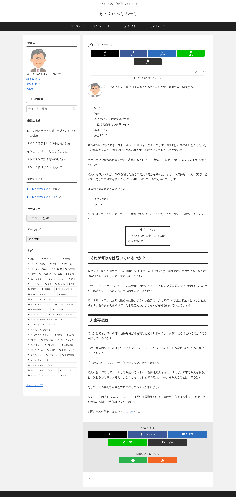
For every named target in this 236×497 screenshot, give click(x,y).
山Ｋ (55, 196)
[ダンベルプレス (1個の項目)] (37, 314)
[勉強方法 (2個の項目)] (70, 269)
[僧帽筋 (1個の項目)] (59, 335)
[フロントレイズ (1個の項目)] (67, 350)
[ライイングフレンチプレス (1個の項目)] (42, 370)
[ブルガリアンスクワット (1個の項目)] (40, 304)
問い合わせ (33, 83)
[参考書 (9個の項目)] (69, 259)
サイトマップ (34, 385)
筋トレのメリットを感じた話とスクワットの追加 (51, 133)
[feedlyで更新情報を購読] (144, 452)
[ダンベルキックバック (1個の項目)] (52, 360)
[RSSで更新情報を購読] (151, 452)
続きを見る (33, 79)
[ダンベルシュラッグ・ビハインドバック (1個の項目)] (52, 319)
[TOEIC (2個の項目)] (58, 274)
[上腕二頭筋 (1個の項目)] (69, 345)
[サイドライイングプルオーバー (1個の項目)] (52, 330)
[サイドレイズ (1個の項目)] (35, 355)
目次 (144, 221)
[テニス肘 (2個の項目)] (70, 274)
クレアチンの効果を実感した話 (46, 159)
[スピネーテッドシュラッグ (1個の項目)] (62, 314)
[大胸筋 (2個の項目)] (32, 274)
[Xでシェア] (107, 53)
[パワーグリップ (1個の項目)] (64, 309)
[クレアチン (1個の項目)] (52, 345)
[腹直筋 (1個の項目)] (33, 289)
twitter (30, 88)
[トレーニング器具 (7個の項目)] (37, 264)
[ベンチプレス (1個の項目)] (35, 284)
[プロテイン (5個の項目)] (69, 264)
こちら (130, 403)
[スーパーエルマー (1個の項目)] (57, 279)
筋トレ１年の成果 (37, 188)
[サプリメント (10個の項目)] (51, 259)
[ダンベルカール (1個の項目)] (36, 350)
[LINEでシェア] (168, 53)
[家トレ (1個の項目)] (68, 375)
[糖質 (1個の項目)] (48, 284)
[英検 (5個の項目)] (54, 264)
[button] (188, 53)
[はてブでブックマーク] (147, 53)
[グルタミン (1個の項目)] (67, 370)
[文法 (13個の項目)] (33, 259)
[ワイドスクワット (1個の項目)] (65, 289)
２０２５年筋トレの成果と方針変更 (48, 143)
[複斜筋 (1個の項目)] (47, 289)
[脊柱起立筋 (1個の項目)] (48, 340)
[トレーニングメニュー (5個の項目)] (38, 269)
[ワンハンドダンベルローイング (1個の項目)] (52, 325)
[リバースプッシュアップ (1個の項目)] (43, 375)
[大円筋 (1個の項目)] (33, 340)
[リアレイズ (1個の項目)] (53, 355)
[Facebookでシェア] (127, 53)
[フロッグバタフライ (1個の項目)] (65, 304)
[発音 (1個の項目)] (72, 284)
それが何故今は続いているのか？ (149, 227)
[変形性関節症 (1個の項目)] (39, 309)
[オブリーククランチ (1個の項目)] (42, 294)
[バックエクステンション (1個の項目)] (40, 335)
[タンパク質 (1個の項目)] (35, 345)
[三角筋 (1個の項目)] (51, 350)
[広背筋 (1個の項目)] (71, 335)
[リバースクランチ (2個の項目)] (37, 279)
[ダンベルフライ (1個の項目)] (67, 340)
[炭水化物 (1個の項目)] (60, 284)
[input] (51, 108)
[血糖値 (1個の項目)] (67, 294)
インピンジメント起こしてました (47, 151)
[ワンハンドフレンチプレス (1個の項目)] (52, 365)
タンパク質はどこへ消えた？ (44, 167)
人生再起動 (137, 232)
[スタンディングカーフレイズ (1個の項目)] (52, 299)
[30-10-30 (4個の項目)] (57, 269)
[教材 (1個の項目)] (72, 279)
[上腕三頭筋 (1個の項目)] (69, 355)
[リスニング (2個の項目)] (45, 274)
